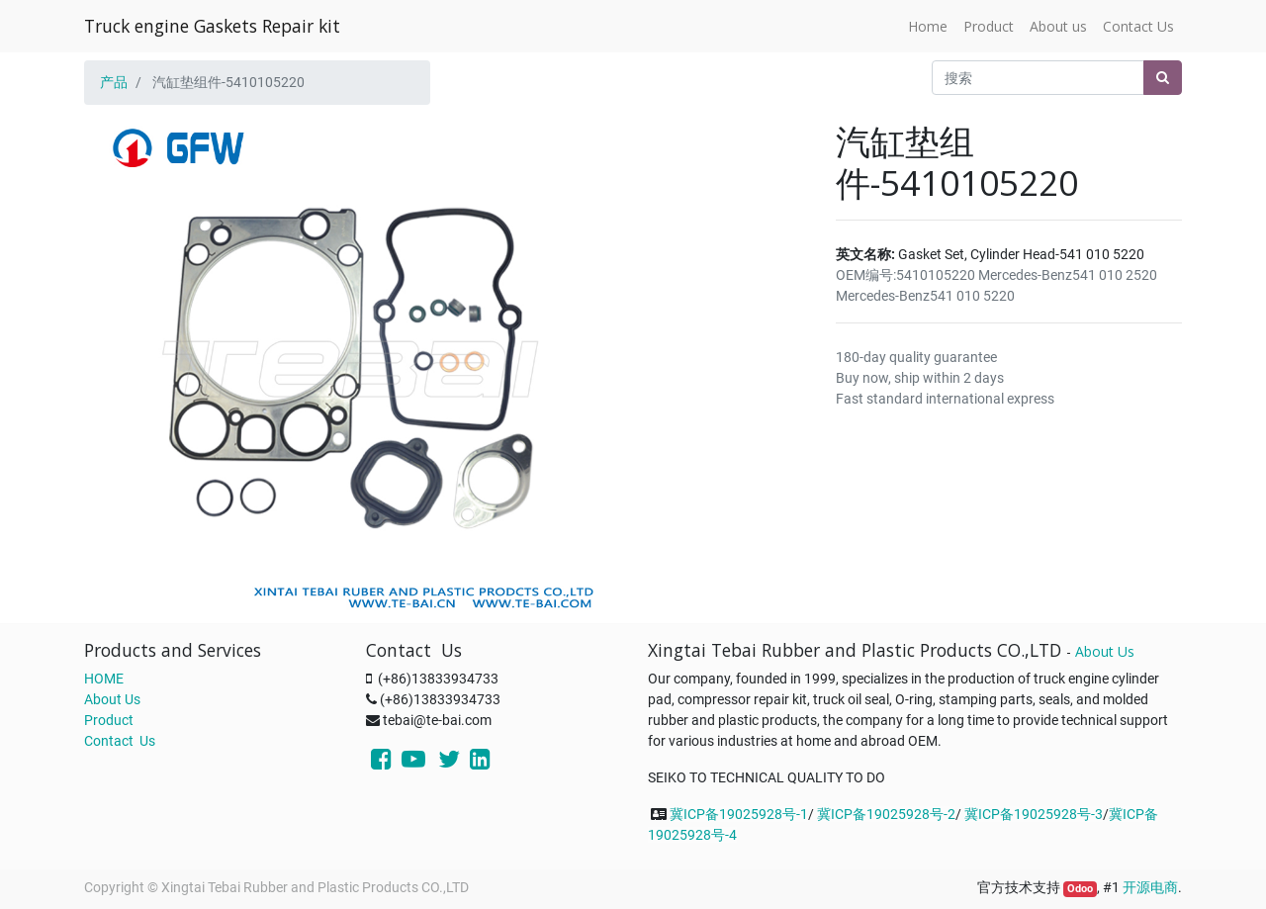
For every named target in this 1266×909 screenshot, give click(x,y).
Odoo (1080, 888)
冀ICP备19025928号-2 (886, 814)
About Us (112, 699)
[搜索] (1162, 77)
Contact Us (119, 741)
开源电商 (1150, 887)
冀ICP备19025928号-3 (1033, 814)
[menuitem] (927, 26)
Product (109, 720)
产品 (114, 82)
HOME (104, 678)
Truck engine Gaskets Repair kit (212, 26)
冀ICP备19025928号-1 (739, 814)
